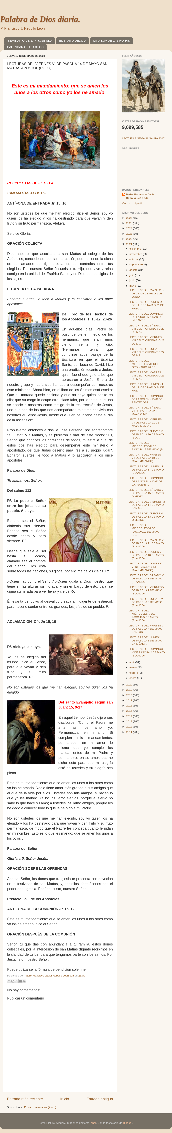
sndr (93, 1122)
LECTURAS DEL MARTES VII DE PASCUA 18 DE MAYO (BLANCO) (145, 458)
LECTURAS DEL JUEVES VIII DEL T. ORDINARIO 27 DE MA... (146, 352)
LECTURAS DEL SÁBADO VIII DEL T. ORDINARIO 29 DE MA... (146, 328)
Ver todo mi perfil (132, 203)
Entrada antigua (99, 1099)
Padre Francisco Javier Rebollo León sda (141, 196)
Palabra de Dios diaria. (40, 19)
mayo (133, 285)
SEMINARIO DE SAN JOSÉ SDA (30, 40)
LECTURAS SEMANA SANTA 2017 (143, 138)
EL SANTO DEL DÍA (72, 40)
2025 (129, 223)
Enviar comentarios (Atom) (40, 1107)
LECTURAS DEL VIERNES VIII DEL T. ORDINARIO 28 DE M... (146, 340)
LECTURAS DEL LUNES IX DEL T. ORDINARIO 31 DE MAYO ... (146, 305)
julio (132, 275)
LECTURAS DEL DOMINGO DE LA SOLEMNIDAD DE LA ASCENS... (146, 481)
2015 (129, 710)
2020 (129, 684)
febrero (134, 672)
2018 (129, 695)
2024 (129, 228)
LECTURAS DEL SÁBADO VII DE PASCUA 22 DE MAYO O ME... (145, 410)
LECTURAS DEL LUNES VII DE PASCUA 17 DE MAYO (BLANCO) (146, 469)
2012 (129, 726)
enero (133, 677)
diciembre (135, 248)
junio (132, 280)
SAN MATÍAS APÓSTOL (27, 193)
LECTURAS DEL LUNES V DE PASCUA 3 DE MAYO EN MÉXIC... (145, 640)
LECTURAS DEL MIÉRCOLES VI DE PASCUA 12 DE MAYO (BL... (144, 530)
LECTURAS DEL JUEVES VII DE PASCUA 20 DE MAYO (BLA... (146, 434)
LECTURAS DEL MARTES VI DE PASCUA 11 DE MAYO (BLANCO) (146, 543)
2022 (129, 238)
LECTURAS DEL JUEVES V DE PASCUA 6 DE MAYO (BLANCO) (146, 602)
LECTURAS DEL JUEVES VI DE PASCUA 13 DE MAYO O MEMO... (146, 516)
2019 (129, 689)
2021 (129, 244)
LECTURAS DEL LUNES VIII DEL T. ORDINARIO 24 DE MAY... (146, 387)
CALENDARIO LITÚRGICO (25, 47)
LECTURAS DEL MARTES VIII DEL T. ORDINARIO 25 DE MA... (146, 375)
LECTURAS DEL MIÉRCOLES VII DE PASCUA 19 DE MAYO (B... (147, 446)
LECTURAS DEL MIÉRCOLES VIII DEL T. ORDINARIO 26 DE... (145, 364)
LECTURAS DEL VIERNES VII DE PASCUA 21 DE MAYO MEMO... (145, 422)
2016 (129, 705)
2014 (129, 716)
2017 (129, 700)
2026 (129, 217)
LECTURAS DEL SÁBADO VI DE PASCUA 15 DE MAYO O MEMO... (146, 493)
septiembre (136, 264)
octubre (134, 259)
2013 (129, 721)
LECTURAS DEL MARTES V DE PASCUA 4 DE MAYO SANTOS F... (146, 628)
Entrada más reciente (25, 1099)
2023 (129, 233)
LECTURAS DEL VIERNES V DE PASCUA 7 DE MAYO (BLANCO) (146, 590)
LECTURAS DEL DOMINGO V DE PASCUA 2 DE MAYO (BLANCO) (147, 652)
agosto (133, 269)
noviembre (136, 254)
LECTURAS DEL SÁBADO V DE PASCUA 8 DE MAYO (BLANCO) (146, 578)
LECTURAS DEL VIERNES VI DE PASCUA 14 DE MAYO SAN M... (147, 505)
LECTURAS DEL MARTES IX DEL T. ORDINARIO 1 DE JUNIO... (146, 293)
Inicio (64, 1099)
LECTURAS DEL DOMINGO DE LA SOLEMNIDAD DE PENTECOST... (146, 399)
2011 (129, 732)
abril (132, 662)
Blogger (127, 1122)
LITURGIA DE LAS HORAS (111, 40)
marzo (133, 667)
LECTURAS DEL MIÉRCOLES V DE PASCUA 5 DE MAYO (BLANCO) (143, 615)
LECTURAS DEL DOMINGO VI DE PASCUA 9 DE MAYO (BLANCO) (146, 566)
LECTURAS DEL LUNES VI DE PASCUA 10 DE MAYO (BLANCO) (146, 555)
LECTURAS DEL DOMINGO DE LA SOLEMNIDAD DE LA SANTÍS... (146, 317)
